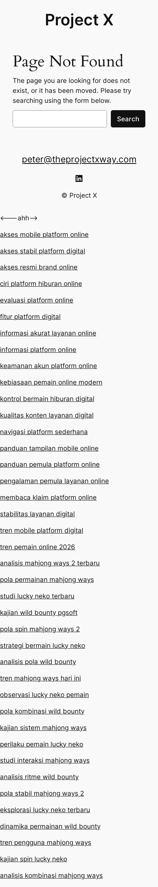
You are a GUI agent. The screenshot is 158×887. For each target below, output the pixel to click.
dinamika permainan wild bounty (50, 826)
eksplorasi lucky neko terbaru (45, 810)
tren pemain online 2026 (37, 547)
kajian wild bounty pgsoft (38, 612)
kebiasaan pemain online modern (51, 382)
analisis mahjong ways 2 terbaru (50, 563)
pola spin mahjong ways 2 (40, 629)
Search (128, 119)
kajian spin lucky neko (33, 859)
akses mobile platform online (44, 234)
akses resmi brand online (38, 267)
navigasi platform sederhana (44, 432)
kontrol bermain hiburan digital (47, 399)
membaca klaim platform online (48, 497)
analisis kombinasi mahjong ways (51, 875)
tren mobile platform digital (41, 530)
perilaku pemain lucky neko (41, 744)
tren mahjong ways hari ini (40, 678)
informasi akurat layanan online (48, 333)
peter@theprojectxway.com (79, 159)
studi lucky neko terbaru (37, 596)
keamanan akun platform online (48, 366)
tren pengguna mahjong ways (45, 842)
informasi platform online (38, 349)
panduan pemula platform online (50, 464)
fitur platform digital (30, 316)
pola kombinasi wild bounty (42, 711)
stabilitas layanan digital (37, 514)
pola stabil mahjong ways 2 (42, 793)
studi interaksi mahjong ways (45, 760)
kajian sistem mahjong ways (43, 728)
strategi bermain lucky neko (42, 645)
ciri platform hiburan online (41, 283)
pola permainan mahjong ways (47, 579)
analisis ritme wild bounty (39, 777)
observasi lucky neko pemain (44, 695)
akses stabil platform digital (42, 251)
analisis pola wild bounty (38, 662)
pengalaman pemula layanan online (54, 481)
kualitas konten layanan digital (47, 415)
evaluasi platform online (36, 300)
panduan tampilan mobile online (49, 448)
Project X (79, 19)
